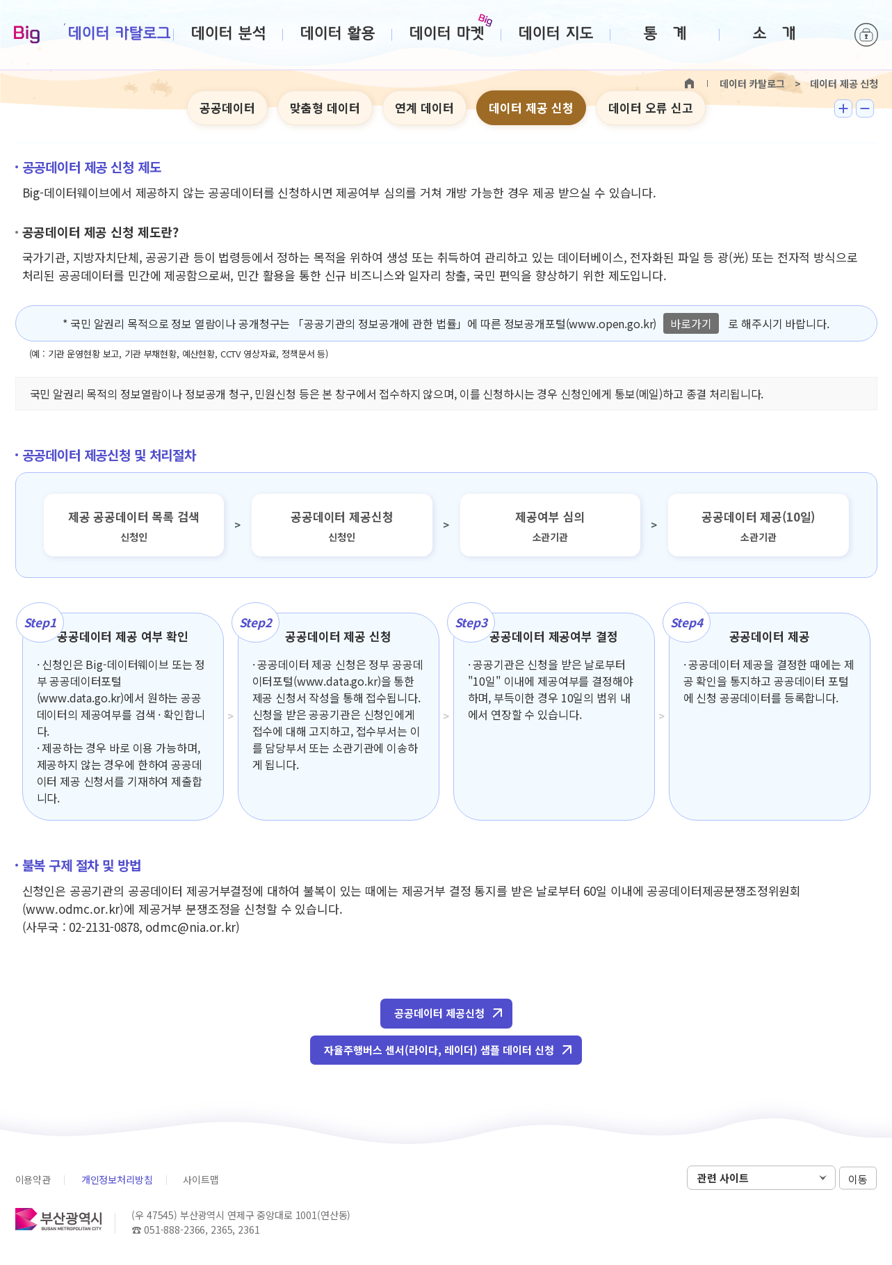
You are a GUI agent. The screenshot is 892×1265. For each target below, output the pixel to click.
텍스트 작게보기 (865, 108)
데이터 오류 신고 (650, 107)
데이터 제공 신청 (531, 107)
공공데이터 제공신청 (439, 1013)
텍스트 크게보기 (843, 108)
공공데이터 (227, 107)
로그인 (866, 35)
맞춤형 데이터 (325, 107)
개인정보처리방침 (117, 1179)
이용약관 (33, 1179)
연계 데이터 (424, 107)
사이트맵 (200, 1179)
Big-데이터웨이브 (27, 35)
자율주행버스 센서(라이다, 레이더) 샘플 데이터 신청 (439, 1049)
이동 (858, 1178)
